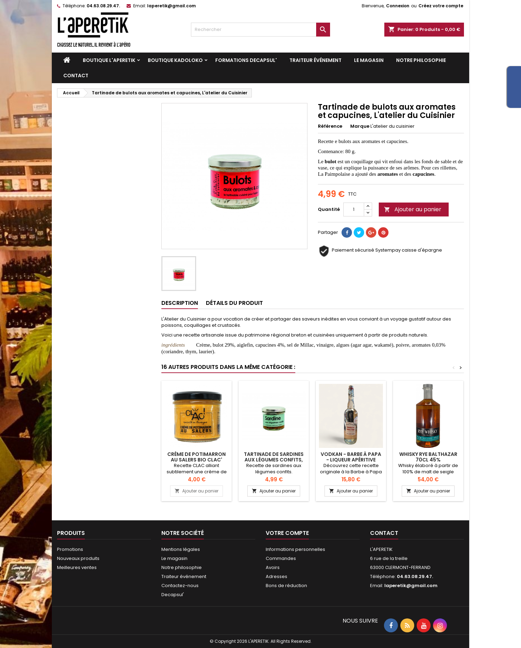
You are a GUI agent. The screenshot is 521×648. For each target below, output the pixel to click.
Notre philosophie (421, 60)
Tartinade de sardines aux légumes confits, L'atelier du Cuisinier (274, 460)
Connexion (397, 6)
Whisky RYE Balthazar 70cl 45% (428, 457)
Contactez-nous (180, 585)
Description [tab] (179, 303)
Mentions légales (180, 549)
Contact (75, 75)
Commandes (281, 558)
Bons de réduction (286, 585)
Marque (359, 126)
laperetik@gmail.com (171, 6)
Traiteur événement (315, 60)
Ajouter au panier (412, 209)
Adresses (276, 576)
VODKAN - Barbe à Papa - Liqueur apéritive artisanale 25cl (351, 460)
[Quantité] (353, 209)
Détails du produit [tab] (234, 303)
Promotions (70, 549)
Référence (330, 126)
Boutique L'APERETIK (109, 60)
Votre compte (287, 533)
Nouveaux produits (78, 558)
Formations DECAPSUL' (246, 60)
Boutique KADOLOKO (175, 60)
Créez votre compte (440, 6)
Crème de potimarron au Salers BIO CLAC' (196, 457)
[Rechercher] (260, 30)
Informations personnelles (295, 549)
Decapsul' (172, 594)
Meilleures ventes (77, 567)
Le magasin (369, 60)
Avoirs (273, 567)
